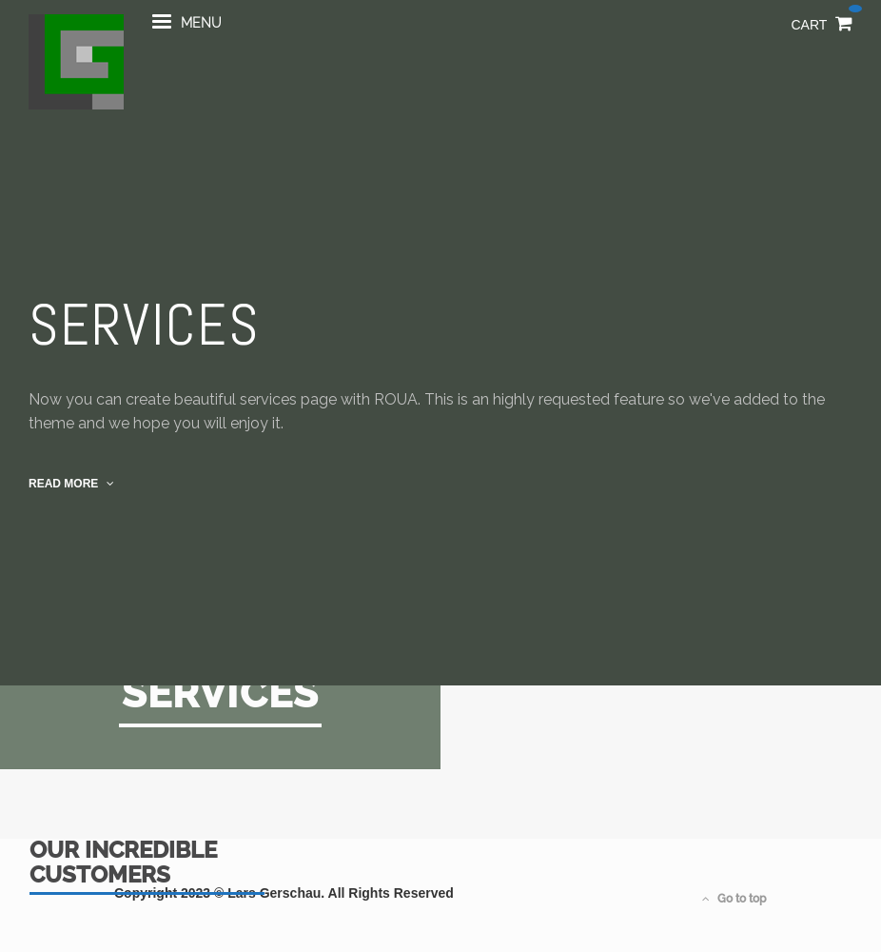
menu (187, 32)
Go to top (734, 898)
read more (71, 483)
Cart (822, 33)
